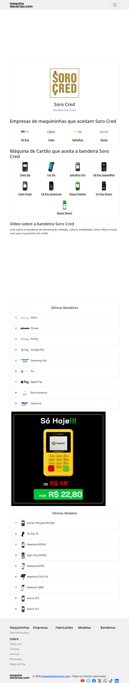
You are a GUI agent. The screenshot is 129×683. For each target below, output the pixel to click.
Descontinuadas (19, 632)
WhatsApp (16, 659)
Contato (14, 649)
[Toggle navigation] (114, 5)
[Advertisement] (64, 33)
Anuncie (14, 654)
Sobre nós (16, 644)
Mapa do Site (17, 664)
